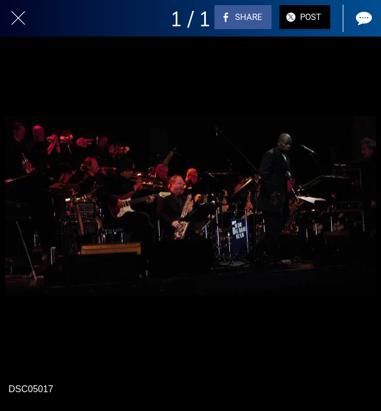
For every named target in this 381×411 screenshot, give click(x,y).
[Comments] (362, 18)
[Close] (18, 18)
